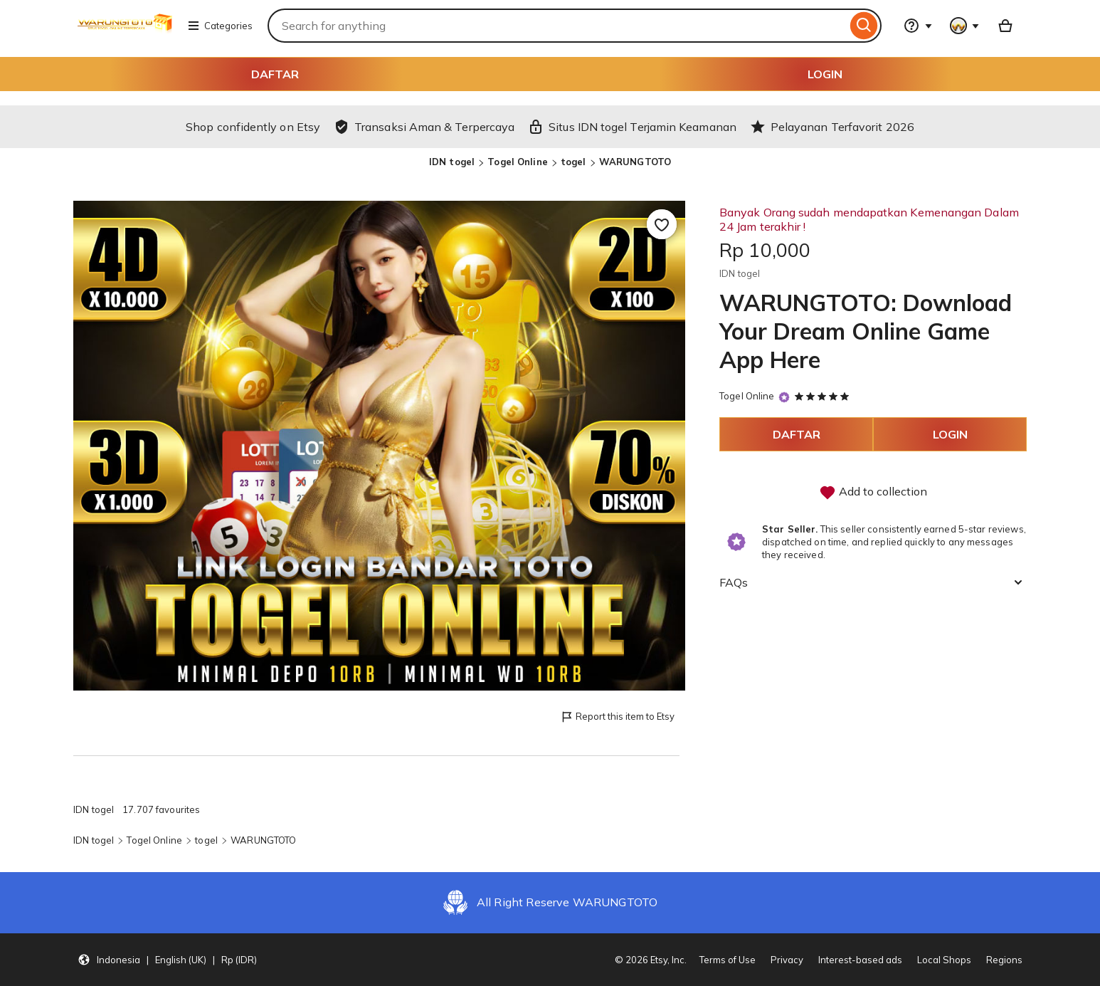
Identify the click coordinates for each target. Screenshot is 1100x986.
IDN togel (452, 161)
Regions (1004, 959)
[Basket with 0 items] (1005, 26)
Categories (220, 25)
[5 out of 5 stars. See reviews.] (824, 396)
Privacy (787, 959)
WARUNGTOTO (635, 161)
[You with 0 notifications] (964, 26)
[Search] (864, 26)
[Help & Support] (917, 26)
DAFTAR (275, 74)
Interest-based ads (860, 959)
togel (573, 161)
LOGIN (825, 74)
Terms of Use (727, 959)
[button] (167, 959)
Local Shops (944, 959)
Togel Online (517, 161)
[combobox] (557, 26)
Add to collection (873, 492)
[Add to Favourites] (662, 224)
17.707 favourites (161, 809)
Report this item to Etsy (617, 717)
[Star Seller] (784, 396)
